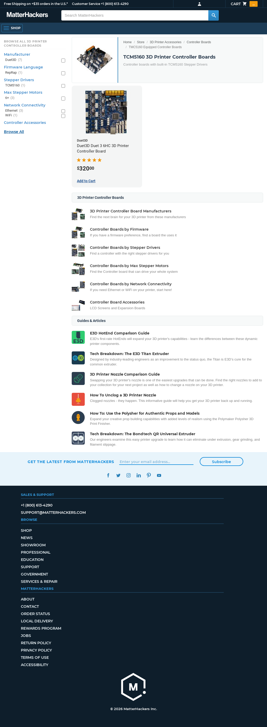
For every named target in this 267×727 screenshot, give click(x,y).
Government (34, 574)
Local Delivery (37, 621)
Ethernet (14, 110)
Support (30, 567)
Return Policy (36, 643)
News (27, 537)
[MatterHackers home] (133, 688)
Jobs (26, 635)
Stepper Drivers (19, 80)
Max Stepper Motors (23, 92)
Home (127, 42)
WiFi (11, 115)
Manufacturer (17, 54)
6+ (10, 98)
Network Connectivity (24, 105)
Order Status (35, 613)
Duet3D (13, 60)
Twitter (118, 475)
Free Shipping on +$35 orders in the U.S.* (36, 4)
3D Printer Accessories (165, 42)
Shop (26, 530)
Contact (30, 606)
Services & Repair (39, 581)
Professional (35, 552)
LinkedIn (138, 475)
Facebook (108, 475)
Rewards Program (41, 628)
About (27, 599)
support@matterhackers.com (53, 512)
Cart (244, 4)
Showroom (33, 545)
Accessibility (34, 664)
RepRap (13, 72)
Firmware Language (23, 67)
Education (32, 559)
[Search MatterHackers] (213, 15)
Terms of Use (35, 657)
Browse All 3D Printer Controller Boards (25, 43)
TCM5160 (15, 85)
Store (140, 42)
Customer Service (86, 4)
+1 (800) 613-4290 (115, 4)
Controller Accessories (25, 122)
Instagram (128, 475)
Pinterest (148, 475)
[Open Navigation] (12, 28)
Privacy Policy (36, 650)
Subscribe (221, 461)
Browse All (14, 131)
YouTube (158, 475)
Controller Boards (199, 42)
